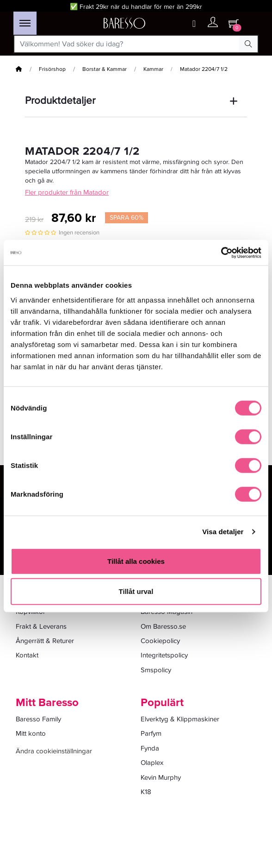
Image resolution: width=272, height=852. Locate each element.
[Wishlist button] (193, 24)
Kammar (153, 69)
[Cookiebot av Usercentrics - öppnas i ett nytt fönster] (220, 252)
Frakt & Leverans (41, 626)
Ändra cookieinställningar (54, 751)
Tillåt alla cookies (136, 561)
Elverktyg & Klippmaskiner (180, 719)
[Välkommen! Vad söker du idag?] (126, 44)
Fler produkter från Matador (67, 192)
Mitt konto (31, 733)
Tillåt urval (136, 591)
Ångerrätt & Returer (45, 641)
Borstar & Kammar (104, 69)
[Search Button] (248, 44)
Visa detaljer (222, 532)
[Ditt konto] (213, 24)
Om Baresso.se (163, 626)
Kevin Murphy (161, 777)
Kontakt (27, 655)
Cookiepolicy (160, 641)
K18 (146, 792)
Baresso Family (38, 719)
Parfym (151, 733)
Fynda (150, 748)
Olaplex (152, 762)
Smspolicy (156, 670)
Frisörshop (52, 69)
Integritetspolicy (164, 655)
